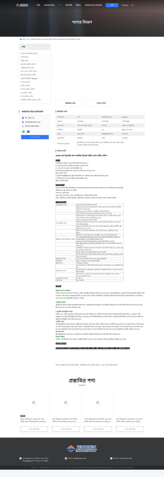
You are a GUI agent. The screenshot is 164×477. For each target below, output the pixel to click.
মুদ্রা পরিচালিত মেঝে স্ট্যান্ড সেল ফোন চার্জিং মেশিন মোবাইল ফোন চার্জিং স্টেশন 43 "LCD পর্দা (129, 428)
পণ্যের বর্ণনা (101, 103)
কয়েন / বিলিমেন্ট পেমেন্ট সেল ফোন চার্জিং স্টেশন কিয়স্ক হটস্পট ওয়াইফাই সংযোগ (32, 428)
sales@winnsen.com (32, 122)
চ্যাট (112, 5)
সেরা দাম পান (111, 92)
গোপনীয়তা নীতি (44, 475)
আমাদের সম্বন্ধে (49, 5)
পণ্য (60, 5)
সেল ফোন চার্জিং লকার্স (109, 372)
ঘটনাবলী (69, 5)
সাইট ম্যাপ (34, 475)
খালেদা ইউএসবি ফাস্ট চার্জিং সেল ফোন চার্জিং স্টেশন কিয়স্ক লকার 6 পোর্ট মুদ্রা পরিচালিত (97, 428)
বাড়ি (38, 5)
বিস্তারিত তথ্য (70, 103)
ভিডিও (78, 5)
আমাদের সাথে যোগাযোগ (93, 5)
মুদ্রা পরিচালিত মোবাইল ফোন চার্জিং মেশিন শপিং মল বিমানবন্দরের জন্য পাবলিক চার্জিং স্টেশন (64, 428)
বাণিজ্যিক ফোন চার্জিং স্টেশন (90, 372)
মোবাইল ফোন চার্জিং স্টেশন (69, 372)
